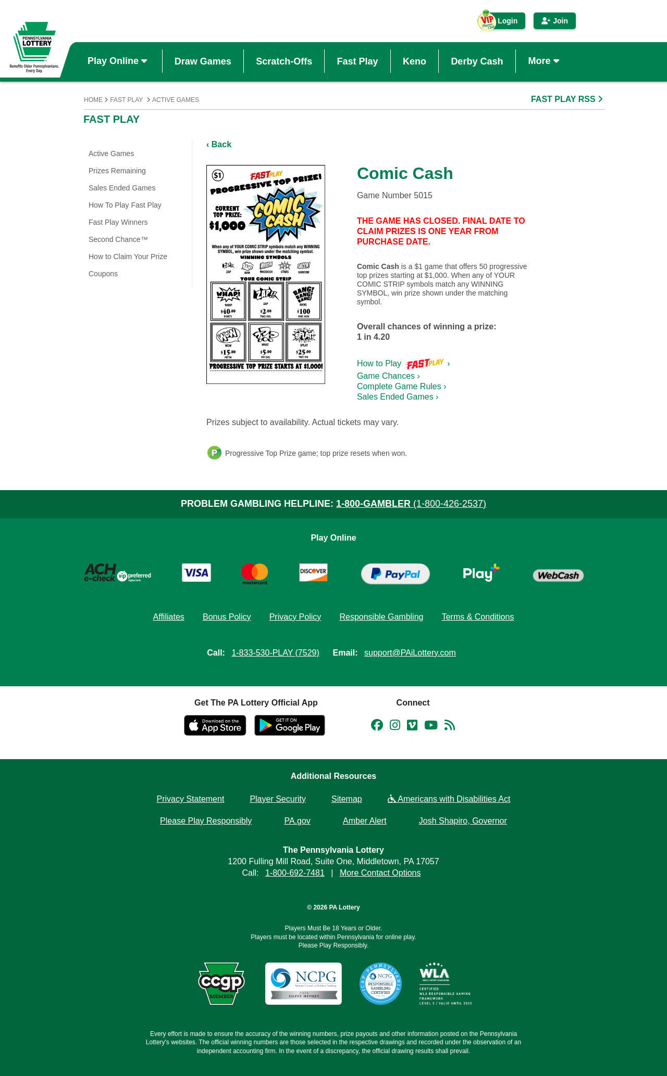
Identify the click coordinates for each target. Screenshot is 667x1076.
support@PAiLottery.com (410, 652)
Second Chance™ (118, 239)
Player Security (278, 799)
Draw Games (203, 61)
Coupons (103, 274)
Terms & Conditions (478, 616)
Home (93, 100)
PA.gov (297, 820)
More (545, 61)
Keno (414, 61)
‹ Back (218, 144)
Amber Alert (365, 820)
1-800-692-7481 (295, 872)
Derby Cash (477, 61)
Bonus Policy (227, 616)
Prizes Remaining (117, 170)
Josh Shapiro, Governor (463, 820)
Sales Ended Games (122, 188)
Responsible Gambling (381, 616)
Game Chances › (388, 376)
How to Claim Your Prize (128, 256)
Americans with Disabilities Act (449, 799)
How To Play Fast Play (125, 205)
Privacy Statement (191, 799)
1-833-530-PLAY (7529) (275, 652)
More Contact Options (380, 872)
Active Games (175, 100)
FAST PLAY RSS (568, 99)
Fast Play (357, 61)
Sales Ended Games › (398, 396)
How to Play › (403, 363)
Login (502, 23)
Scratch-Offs (284, 61)
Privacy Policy (295, 616)
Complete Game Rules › (402, 386)
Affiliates (168, 616)
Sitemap (346, 799)
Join (554, 21)
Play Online (119, 61)
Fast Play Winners (118, 222)
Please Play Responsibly (206, 820)
